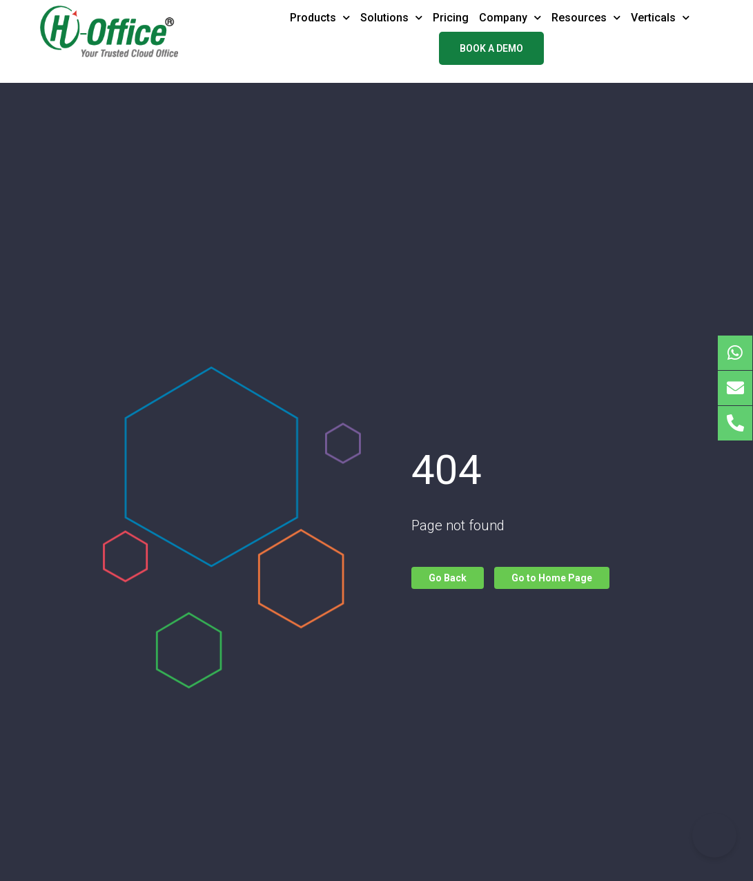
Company (510, 17)
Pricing (451, 17)
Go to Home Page (551, 577)
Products (320, 17)
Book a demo (491, 48)
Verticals (660, 17)
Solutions (391, 17)
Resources (585, 17)
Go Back (448, 577)
